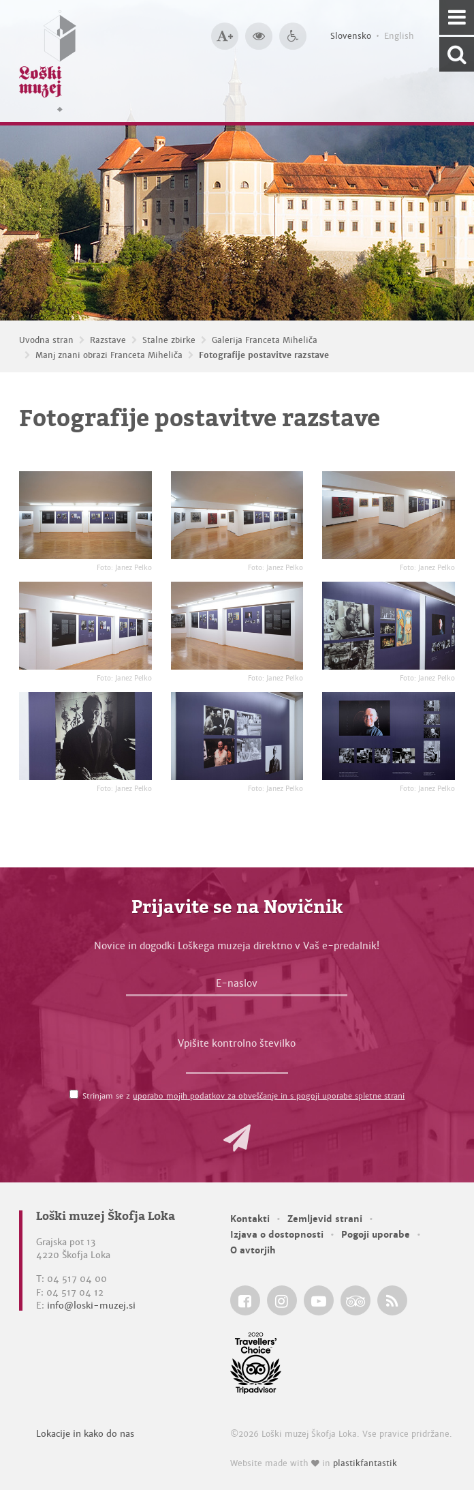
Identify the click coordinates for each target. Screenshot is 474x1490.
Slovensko (350, 36)
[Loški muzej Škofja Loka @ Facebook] (245, 1300)
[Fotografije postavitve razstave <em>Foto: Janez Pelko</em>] (85, 515)
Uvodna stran (46, 340)
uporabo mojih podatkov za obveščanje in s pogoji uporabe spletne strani (269, 1096)
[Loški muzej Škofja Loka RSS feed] (392, 1300)
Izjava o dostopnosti (276, 1234)
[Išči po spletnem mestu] (456, 54)
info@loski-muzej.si (91, 1305)
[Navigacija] (456, 17)
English (399, 36)
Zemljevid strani (324, 1219)
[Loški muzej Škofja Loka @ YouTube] (319, 1300)
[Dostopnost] (292, 36)
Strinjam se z (243, 1096)
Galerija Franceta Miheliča (264, 340)
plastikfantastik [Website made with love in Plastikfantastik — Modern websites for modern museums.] (365, 1463)
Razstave (108, 340)
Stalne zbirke (168, 340)
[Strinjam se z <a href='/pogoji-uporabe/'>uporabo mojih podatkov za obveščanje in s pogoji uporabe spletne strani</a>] (74, 1094)
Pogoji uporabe (375, 1234)
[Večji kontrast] (258, 36)
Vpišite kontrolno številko (237, 1043)
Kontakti (250, 1219)
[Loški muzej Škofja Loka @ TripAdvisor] (355, 1300)
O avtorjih (253, 1250)
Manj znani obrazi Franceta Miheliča (109, 355)
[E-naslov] (236, 986)
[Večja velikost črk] (224, 36)
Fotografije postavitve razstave (264, 355)
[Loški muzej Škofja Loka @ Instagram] (282, 1300)
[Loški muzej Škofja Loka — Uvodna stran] (47, 61)
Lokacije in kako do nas (85, 1434)
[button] (237, 1138)
